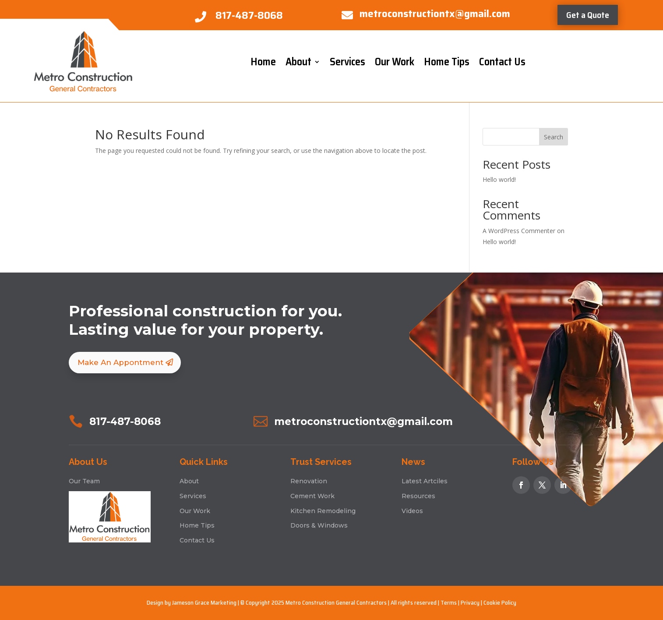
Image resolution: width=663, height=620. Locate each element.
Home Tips (446, 61)
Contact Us (502, 61)
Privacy (470, 602)
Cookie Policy (499, 602)
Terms (449, 602)
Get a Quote (587, 15)
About (298, 61)
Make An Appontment (120, 362)
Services (347, 61)
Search (553, 137)
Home (263, 61)
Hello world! (499, 179)
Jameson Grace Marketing (204, 602)
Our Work (394, 61)
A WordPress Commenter (519, 231)
